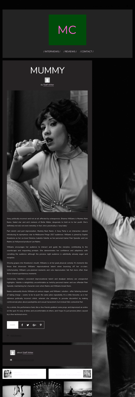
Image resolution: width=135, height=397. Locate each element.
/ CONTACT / (120, 6)
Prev (11, 151)
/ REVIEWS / (109, 6)
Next (83, 151)
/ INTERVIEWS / (97, 6)
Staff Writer (48, 84)
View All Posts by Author (23, 360)
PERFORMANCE (15, 335)
